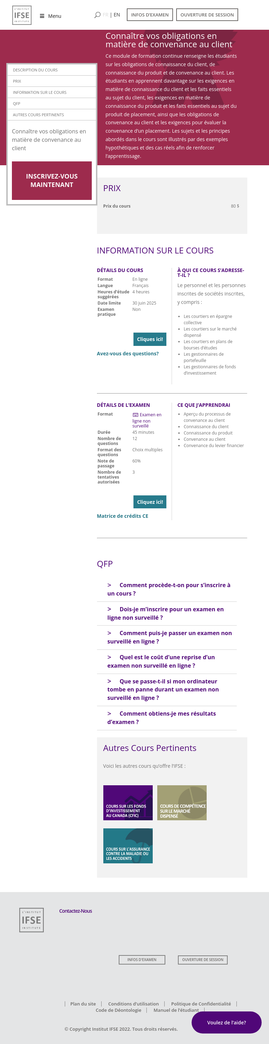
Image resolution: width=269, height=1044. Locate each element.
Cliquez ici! (150, 502)
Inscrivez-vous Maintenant (51, 180)
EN (116, 14)
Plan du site (83, 1004)
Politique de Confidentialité (201, 1004)
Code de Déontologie (118, 1010)
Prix (17, 81)
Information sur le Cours (40, 92)
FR (106, 14)
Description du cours (35, 69)
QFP (16, 103)
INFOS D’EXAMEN (149, 15)
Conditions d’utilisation (133, 1004)
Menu (50, 16)
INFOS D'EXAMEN (142, 959)
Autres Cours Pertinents (38, 114)
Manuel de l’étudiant (176, 1010)
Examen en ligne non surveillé (146, 420)
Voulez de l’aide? (226, 1022)
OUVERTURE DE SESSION (207, 15)
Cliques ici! (150, 339)
